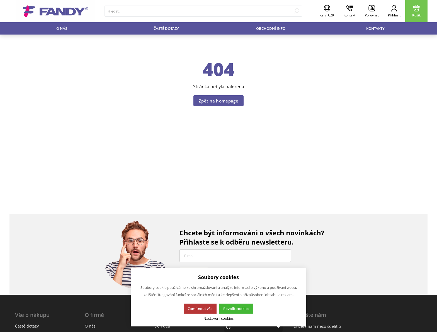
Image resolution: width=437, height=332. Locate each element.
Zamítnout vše (200, 308)
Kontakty (375, 28)
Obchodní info (270, 28)
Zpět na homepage (218, 101)
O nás (61, 28)
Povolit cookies (236, 308)
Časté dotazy (166, 28)
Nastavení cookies (218, 318)
